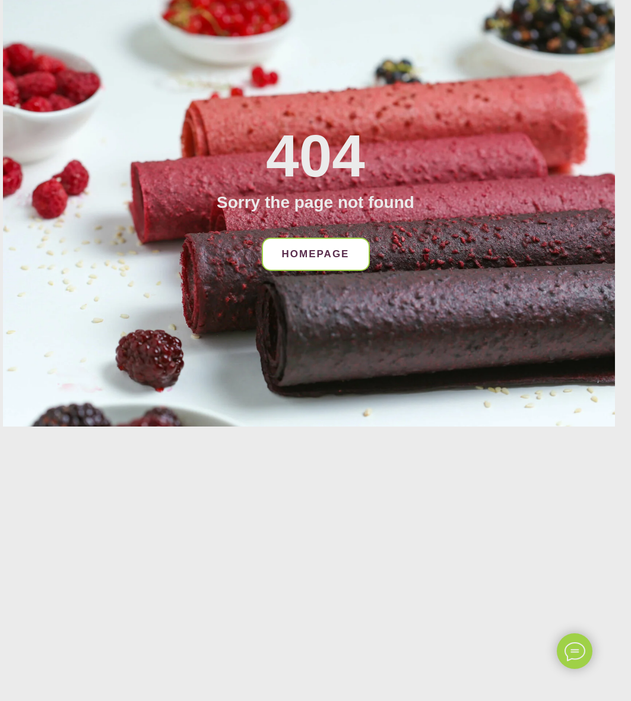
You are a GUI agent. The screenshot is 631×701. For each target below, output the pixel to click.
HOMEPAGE (316, 254)
